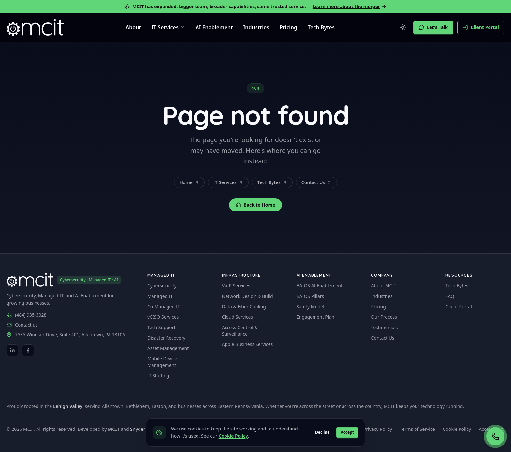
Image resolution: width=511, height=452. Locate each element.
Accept (347, 432)
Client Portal (481, 27)
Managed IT (160, 296)
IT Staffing (158, 375)
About (133, 27)
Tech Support (161, 327)
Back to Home (255, 205)
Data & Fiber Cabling (244, 306)
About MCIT (383, 286)
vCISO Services (163, 317)
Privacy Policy (377, 429)
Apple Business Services (247, 344)
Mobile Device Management (162, 362)
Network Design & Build (247, 296)
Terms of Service (417, 429)
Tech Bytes (321, 27)
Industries (256, 27)
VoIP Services (236, 286)
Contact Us (316, 182)
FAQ (449, 296)
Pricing (288, 27)
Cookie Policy (457, 429)
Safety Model (310, 306)
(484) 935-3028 (31, 315)
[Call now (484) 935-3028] (495, 436)
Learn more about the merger (350, 6)
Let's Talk (433, 27)
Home (189, 182)
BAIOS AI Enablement (320, 286)
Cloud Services (237, 317)
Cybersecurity (162, 286)
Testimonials (384, 327)
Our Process (384, 317)
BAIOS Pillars (310, 296)
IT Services (228, 182)
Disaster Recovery (166, 338)
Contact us (26, 325)
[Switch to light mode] (402, 27)
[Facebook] (28, 350)
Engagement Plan (315, 317)
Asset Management (168, 348)
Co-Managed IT (163, 306)
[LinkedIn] (12, 350)
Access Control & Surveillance (240, 330)
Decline (322, 432)
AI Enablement (214, 27)
